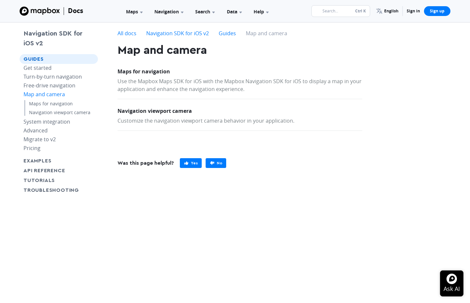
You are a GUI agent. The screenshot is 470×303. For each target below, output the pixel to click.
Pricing (32, 148)
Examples (37, 160)
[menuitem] (387, 11)
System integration (47, 121)
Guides (34, 59)
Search (205, 11)
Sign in (413, 11)
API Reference (44, 170)
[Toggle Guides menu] (91, 59)
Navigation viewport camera (59, 112)
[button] (387, 11)
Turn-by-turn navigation (53, 76)
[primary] (191, 163)
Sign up (437, 11)
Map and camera (44, 94)
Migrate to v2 (40, 139)
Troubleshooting (59, 190)
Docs (75, 10)
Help (261, 11)
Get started (38, 67)
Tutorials (51, 180)
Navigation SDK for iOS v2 (53, 38)
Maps (134, 11)
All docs (127, 33)
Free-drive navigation (49, 85)
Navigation (168, 11)
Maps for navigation (51, 103)
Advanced (36, 130)
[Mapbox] (40, 11)
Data (234, 11)
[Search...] (340, 11)
